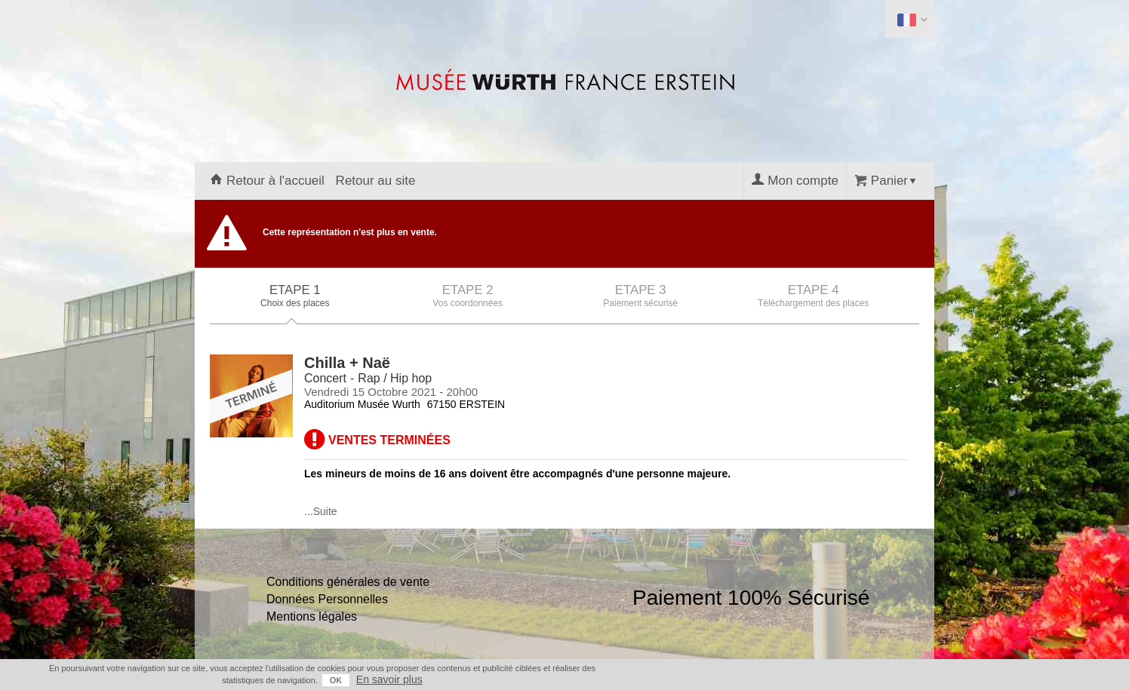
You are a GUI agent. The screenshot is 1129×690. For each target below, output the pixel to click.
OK (336, 680)
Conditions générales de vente (347, 581)
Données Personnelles (327, 599)
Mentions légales (311, 616)
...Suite (320, 511)
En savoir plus (389, 679)
